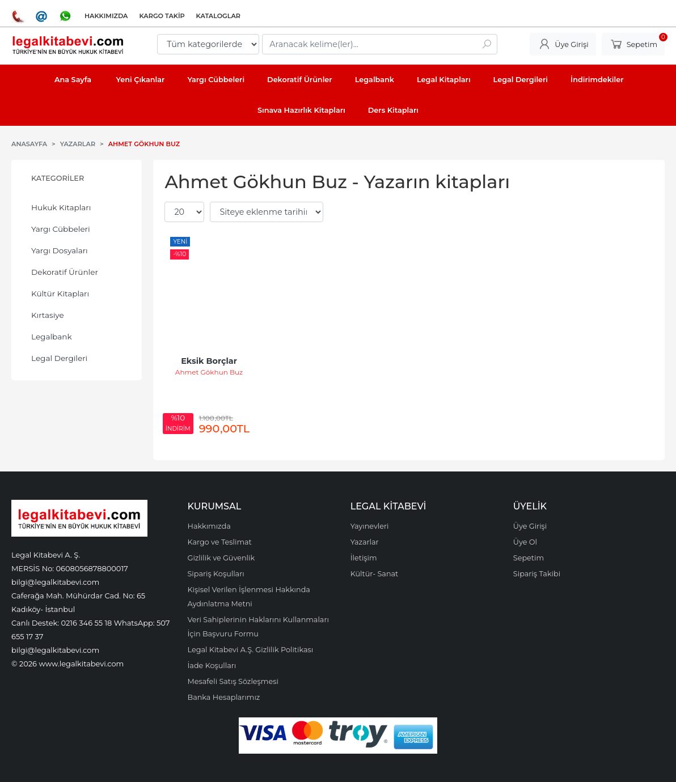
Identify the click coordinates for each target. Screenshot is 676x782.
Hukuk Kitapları (61, 207)
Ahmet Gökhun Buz (209, 372)
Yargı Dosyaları (59, 250)
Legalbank (51, 336)
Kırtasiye (47, 315)
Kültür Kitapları (60, 293)
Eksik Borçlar (209, 361)
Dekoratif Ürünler (64, 272)
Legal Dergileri (59, 358)
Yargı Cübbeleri (60, 228)
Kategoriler (57, 178)
